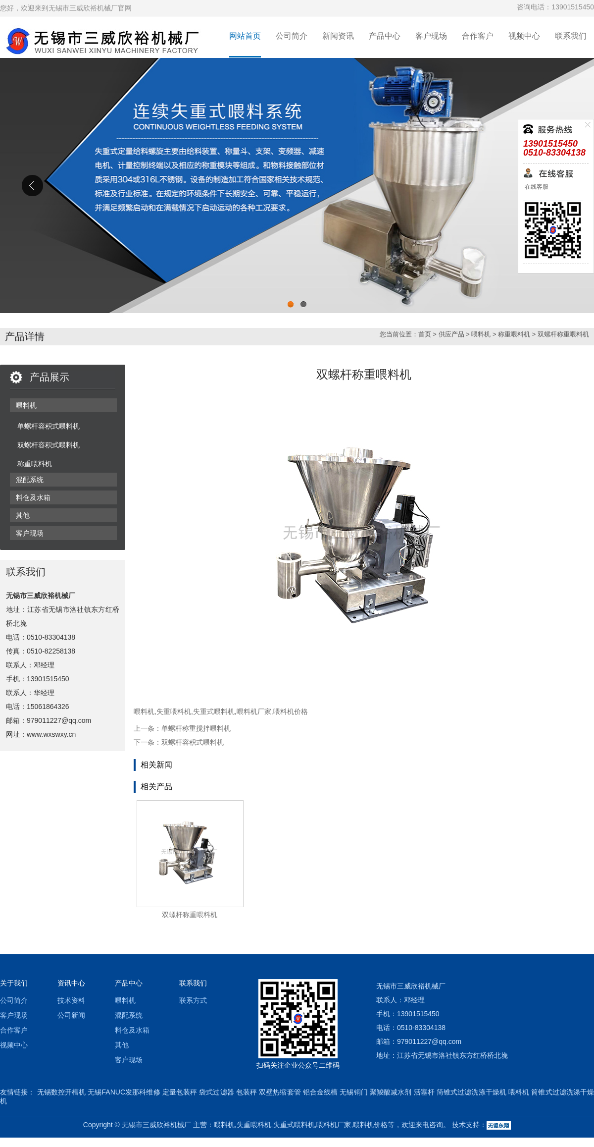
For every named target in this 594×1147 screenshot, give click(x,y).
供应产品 (451, 334)
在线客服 (535, 186)
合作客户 (478, 36)
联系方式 (193, 1000)
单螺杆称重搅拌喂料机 (196, 728)
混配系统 (30, 480)
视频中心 (524, 36)
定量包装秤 (180, 1092)
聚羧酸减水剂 (391, 1092)
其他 (23, 515)
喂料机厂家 (254, 711)
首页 (424, 334)
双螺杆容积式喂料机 (48, 445)
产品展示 (49, 377)
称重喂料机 (514, 334)
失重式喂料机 (214, 711)
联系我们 (571, 36)
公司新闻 (71, 1015)
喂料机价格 (290, 711)
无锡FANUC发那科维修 (124, 1092)
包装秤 (246, 1092)
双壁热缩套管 (280, 1092)
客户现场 (431, 36)
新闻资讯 (338, 36)
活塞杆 (424, 1092)
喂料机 (481, 334)
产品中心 (384, 36)
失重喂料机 (173, 711)
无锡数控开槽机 (61, 1092)
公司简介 (291, 36)
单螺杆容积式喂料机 (48, 426)
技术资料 (71, 1000)
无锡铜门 (353, 1092)
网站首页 (245, 36)
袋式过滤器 (216, 1092)
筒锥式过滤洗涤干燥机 (471, 1092)
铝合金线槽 (320, 1092)
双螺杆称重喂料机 (563, 334)
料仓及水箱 (33, 497)
